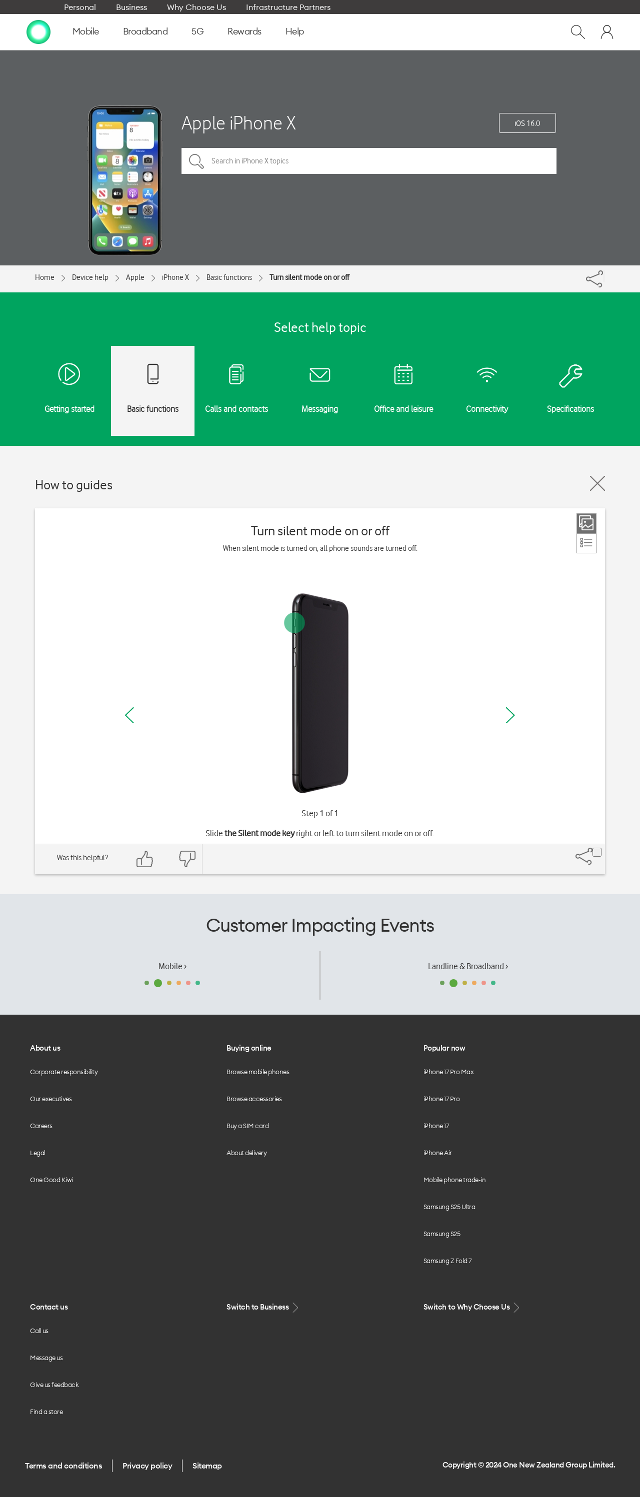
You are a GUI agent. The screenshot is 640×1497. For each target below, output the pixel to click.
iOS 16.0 (527, 123)
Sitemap (207, 1466)
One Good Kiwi (51, 1180)
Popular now (445, 1048)
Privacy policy (147, 1466)
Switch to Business (263, 1307)
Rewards (245, 31)
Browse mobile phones (257, 1072)
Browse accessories (254, 1099)
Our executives (51, 1099)
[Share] (604, 276)
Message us (46, 1358)
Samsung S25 (442, 1234)
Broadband (145, 31)
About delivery (246, 1153)
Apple (135, 277)
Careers (41, 1126)
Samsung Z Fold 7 (448, 1261)
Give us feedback (54, 1385)
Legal (38, 1153)
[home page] (39, 31)
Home (44, 277)
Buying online (249, 1048)
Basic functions (229, 277)
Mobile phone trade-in (455, 1180)
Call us (39, 1331)
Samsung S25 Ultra (450, 1207)
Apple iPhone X (239, 122)
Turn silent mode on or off (309, 277)
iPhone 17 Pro (442, 1099)
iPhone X (175, 277)
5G (198, 31)
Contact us (49, 1307)
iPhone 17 (436, 1126)
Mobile (85, 31)
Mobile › (172, 966)
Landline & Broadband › (468, 966)
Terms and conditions (63, 1466)
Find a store (46, 1412)
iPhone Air (438, 1153)
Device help (90, 277)
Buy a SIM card (247, 1126)
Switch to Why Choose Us (473, 1307)
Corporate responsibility (64, 1072)
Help (295, 31)
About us (45, 1048)
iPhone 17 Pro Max (449, 1072)
